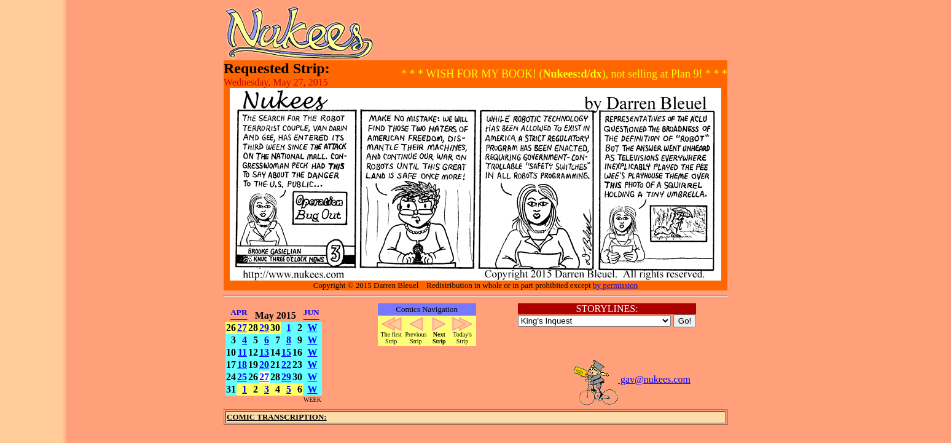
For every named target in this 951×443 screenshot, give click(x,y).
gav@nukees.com (632, 379)
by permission (615, 285)
